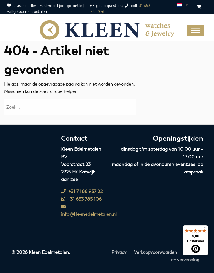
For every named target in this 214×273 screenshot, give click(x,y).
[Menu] (205, 228)
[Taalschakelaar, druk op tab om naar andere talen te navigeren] (182, 4)
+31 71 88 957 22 (82, 191)
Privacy (118, 252)
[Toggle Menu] (195, 30)
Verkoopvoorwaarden (155, 252)
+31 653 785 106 (81, 199)
